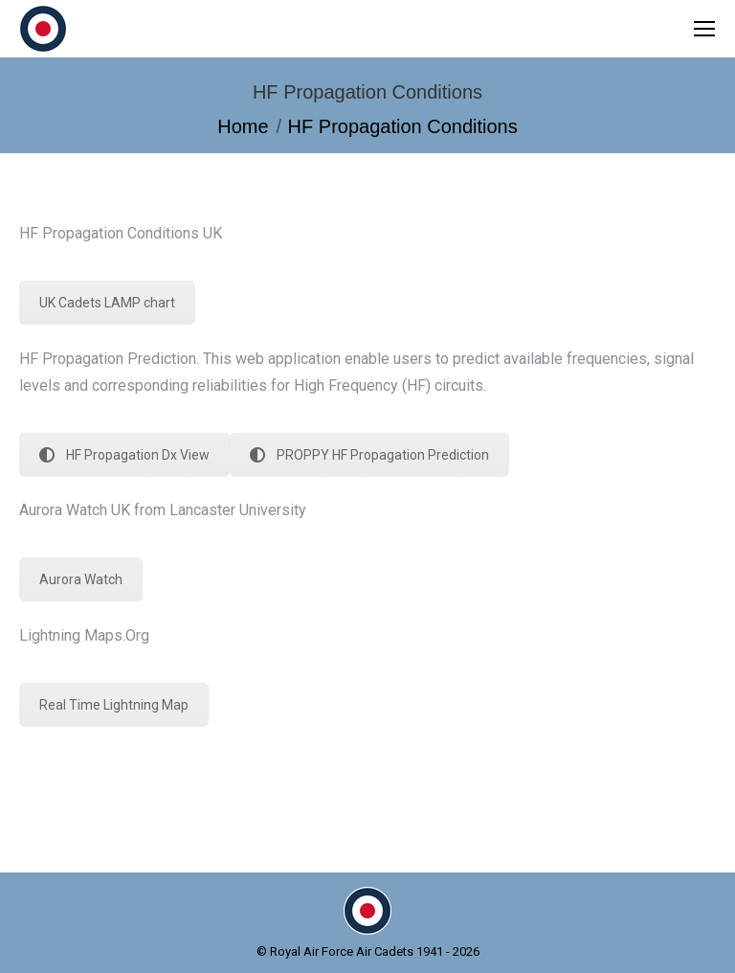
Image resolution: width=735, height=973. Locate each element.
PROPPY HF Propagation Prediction (369, 455)
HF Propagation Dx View (124, 455)
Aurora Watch (80, 579)
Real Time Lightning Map (114, 705)
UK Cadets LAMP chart (107, 302)
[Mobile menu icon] (704, 28)
